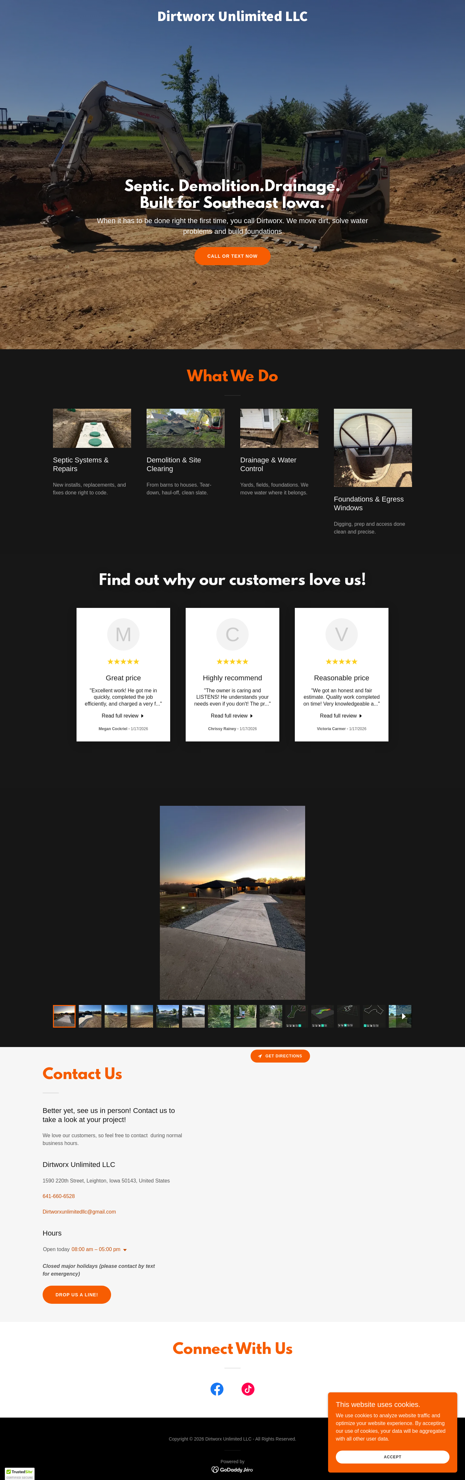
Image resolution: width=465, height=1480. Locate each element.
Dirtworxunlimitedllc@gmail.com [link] (79, 1212)
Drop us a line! (77, 1294)
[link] (232, 19)
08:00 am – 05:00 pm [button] (96, 1249)
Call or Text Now (232, 256)
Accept (392, 1456)
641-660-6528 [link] (59, 1196)
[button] (123, 1250)
